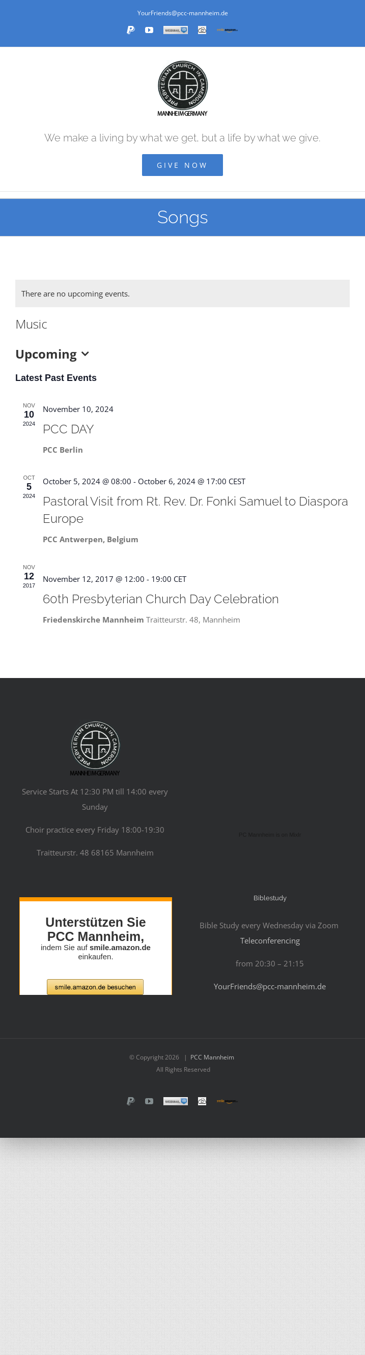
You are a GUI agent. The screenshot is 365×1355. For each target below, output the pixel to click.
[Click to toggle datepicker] (54, 354)
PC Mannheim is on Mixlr (270, 835)
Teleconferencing (270, 940)
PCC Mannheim (212, 1057)
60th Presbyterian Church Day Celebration (161, 599)
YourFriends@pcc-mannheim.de (182, 13)
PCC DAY (68, 429)
